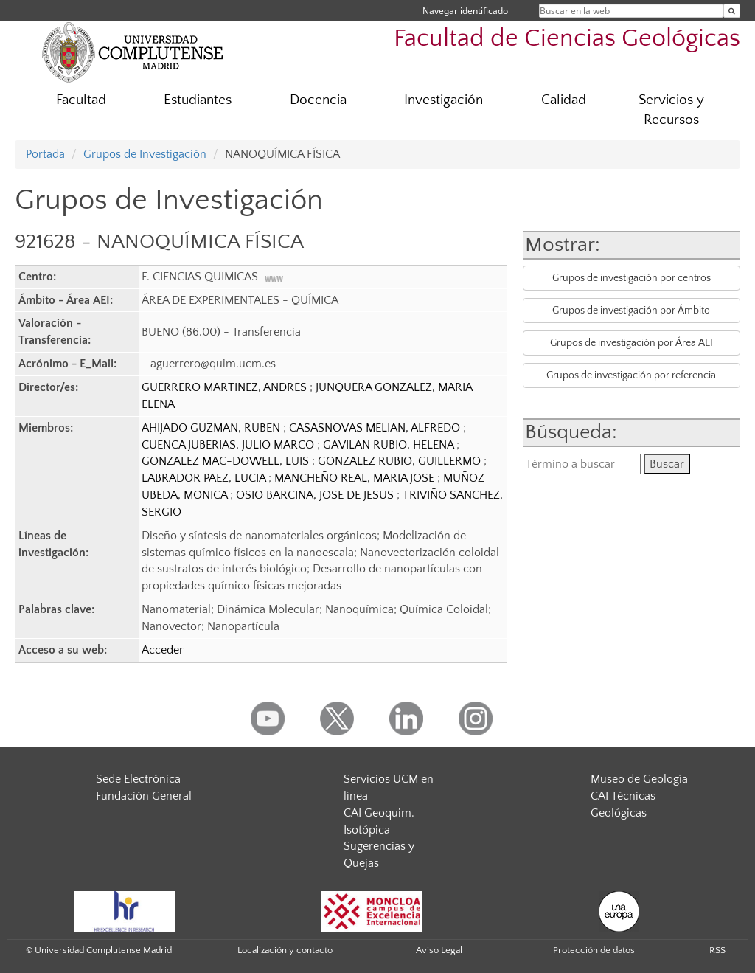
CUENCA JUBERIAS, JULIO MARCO (229, 444)
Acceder (163, 650)
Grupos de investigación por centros (631, 278)
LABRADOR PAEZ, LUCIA (205, 478)
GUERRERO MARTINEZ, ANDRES (226, 387)
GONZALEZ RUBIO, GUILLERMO (401, 461)
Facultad (81, 100)
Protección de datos (594, 950)
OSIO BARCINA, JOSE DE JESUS (316, 495)
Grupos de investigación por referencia (631, 375)
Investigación (443, 100)
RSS (717, 950)
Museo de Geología (639, 779)
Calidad (563, 100)
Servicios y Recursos (671, 110)
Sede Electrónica (138, 779)
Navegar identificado (465, 10)
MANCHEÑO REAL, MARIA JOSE (355, 478)
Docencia (318, 100)
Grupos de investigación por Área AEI (631, 343)
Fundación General (144, 796)
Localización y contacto (285, 950)
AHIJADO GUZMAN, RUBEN (212, 427)
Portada (45, 154)
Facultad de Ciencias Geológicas (567, 38)
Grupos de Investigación (144, 154)
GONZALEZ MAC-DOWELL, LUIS (227, 461)
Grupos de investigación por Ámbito (631, 310)
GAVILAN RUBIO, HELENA (389, 444)
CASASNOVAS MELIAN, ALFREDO (376, 427)
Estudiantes (198, 100)
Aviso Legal (439, 950)
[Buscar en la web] (731, 11)
